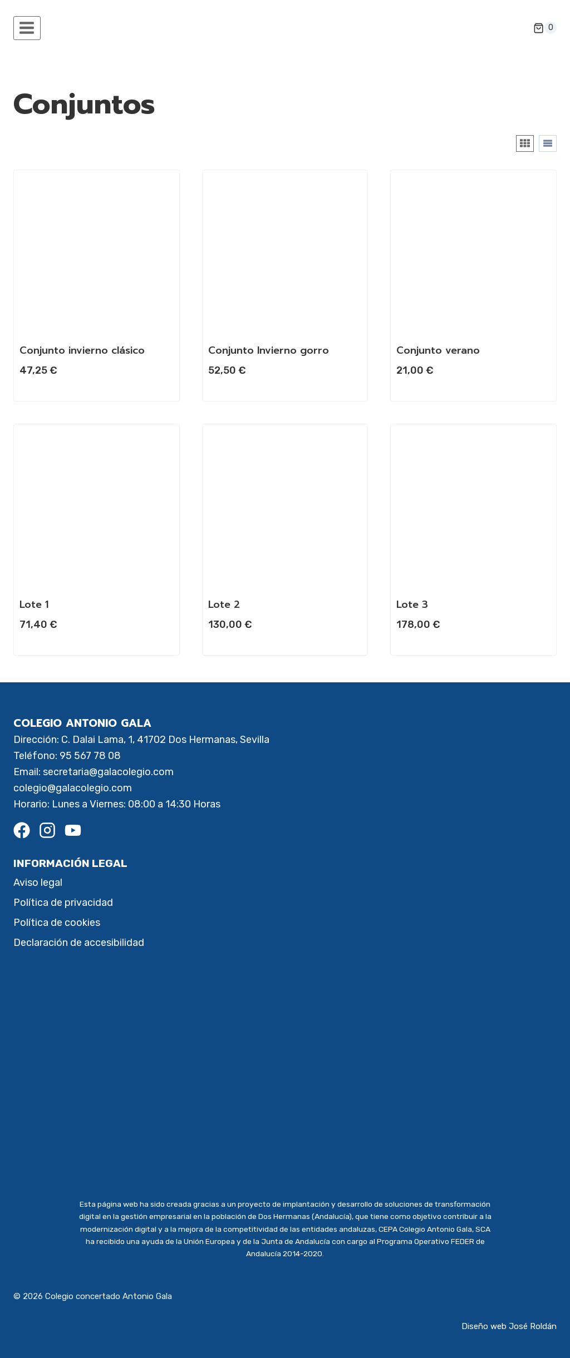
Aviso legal (37, 882)
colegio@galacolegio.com (72, 788)
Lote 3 (412, 604)
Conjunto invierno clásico (82, 350)
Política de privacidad (63, 902)
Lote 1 (33, 604)
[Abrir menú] (27, 28)
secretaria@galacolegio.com (108, 772)
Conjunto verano (438, 350)
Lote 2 (224, 604)
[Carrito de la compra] (545, 28)
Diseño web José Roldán (509, 1326)
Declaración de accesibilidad (78, 942)
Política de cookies (56, 922)
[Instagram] (47, 830)
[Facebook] (21, 830)
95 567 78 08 (90, 756)
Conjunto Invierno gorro (268, 350)
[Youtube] (73, 830)
